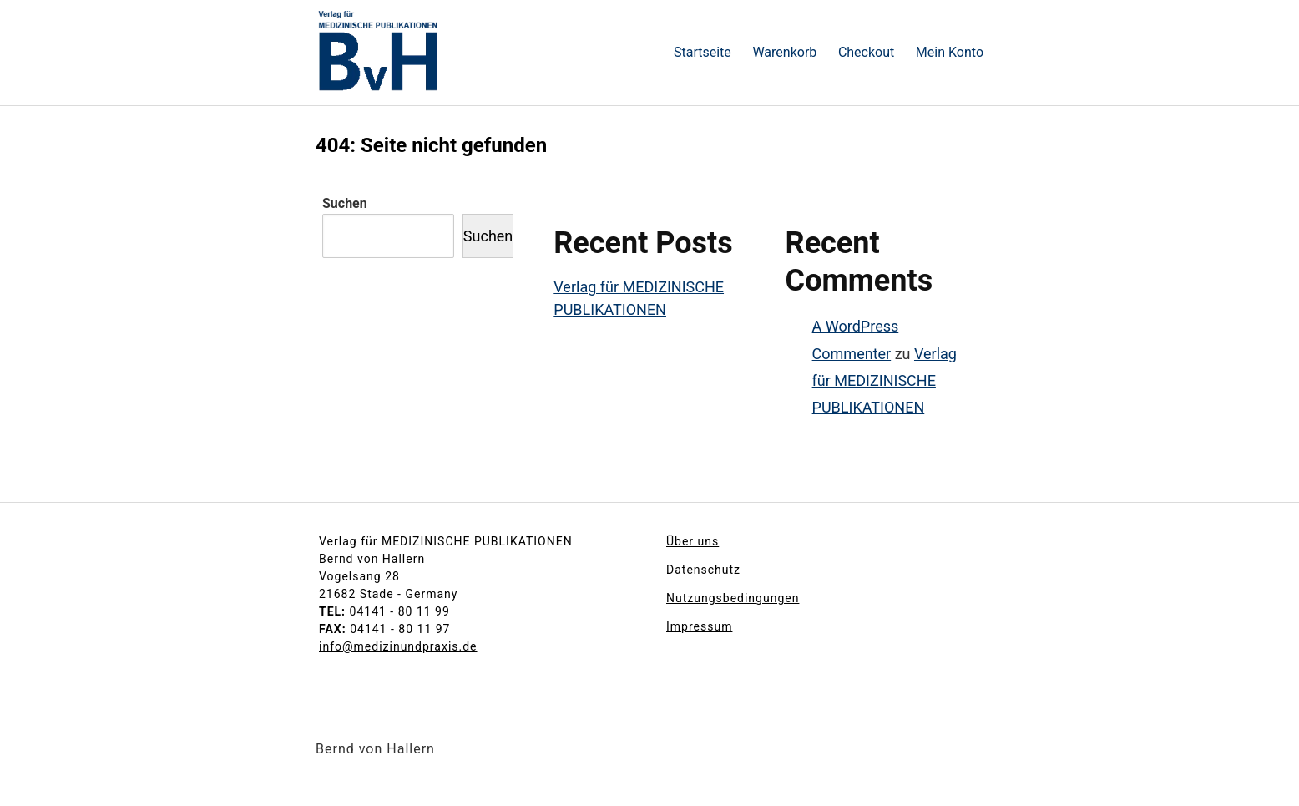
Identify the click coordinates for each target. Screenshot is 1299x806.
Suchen (344, 203)
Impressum (699, 626)
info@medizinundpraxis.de (398, 646)
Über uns (692, 541)
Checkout (866, 52)
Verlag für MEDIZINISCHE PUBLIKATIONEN (884, 381)
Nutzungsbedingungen (732, 598)
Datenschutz (703, 569)
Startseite (702, 52)
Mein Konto (949, 52)
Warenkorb (784, 52)
